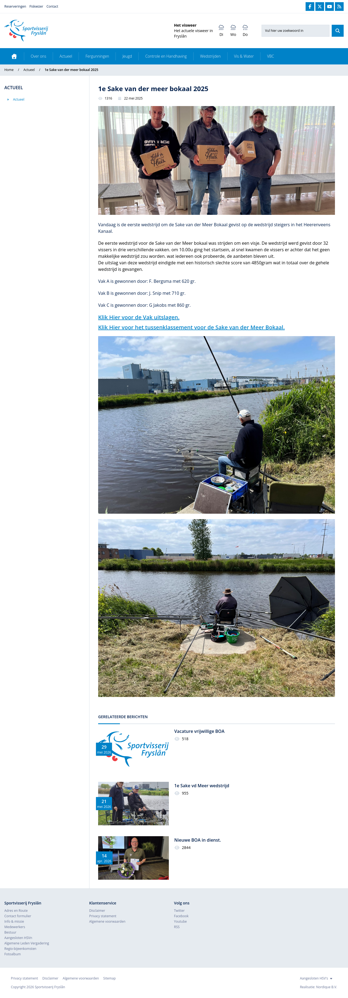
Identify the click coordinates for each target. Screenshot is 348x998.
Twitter (179, 910)
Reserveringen (15, 6)
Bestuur (10, 932)
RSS (177, 927)
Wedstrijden (210, 56)
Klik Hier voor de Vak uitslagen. (138, 317)
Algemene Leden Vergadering (26, 943)
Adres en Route (16, 910)
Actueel (66, 56)
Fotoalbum (12, 954)
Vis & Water (244, 56)
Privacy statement (102, 916)
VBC (270, 56)
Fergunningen (97, 56)
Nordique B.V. (326, 987)
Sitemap (109, 978)
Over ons (38, 56)
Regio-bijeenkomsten (20, 948)
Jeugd (127, 56)
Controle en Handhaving (166, 56)
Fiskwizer (36, 6)
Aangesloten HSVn (18, 937)
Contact (52, 6)
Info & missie (14, 921)
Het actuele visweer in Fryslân (193, 33)
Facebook (181, 916)
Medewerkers (14, 927)
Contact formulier (17, 916)
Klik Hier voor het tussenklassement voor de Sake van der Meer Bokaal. (191, 327)
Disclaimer (97, 910)
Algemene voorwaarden (107, 921)
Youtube (180, 921)
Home (9, 69)
